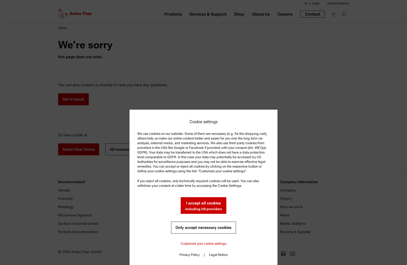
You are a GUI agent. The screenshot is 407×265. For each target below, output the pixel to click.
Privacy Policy (189, 255)
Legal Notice (218, 255)
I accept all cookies (203, 206)
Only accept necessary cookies (203, 227)
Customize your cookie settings (203, 244)
